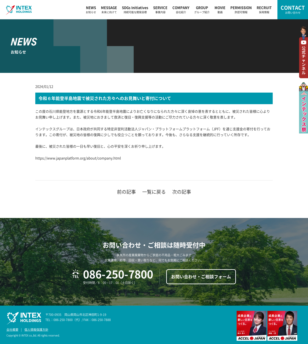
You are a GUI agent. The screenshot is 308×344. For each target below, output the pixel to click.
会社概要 (12, 329)
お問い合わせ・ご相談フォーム (201, 276)
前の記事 (126, 191)
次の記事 (181, 191)
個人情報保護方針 (36, 329)
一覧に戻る (154, 191)
